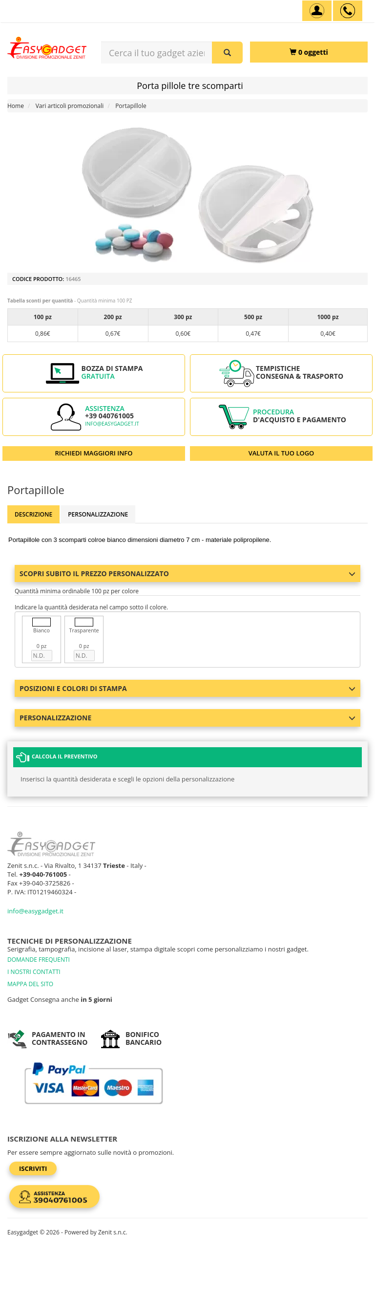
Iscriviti (33, 1168)
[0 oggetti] (309, 52)
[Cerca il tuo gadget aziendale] (227, 53)
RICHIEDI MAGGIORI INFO (94, 453)
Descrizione (33, 514)
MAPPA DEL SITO (30, 984)
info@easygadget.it (112, 423)
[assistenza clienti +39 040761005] (347, 10)
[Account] (317, 10)
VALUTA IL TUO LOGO (281, 453)
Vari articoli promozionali (70, 106)
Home (15, 106)
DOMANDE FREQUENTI (38, 959)
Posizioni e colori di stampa (187, 688)
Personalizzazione (98, 514)
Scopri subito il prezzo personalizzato (187, 573)
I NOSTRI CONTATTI (34, 972)
